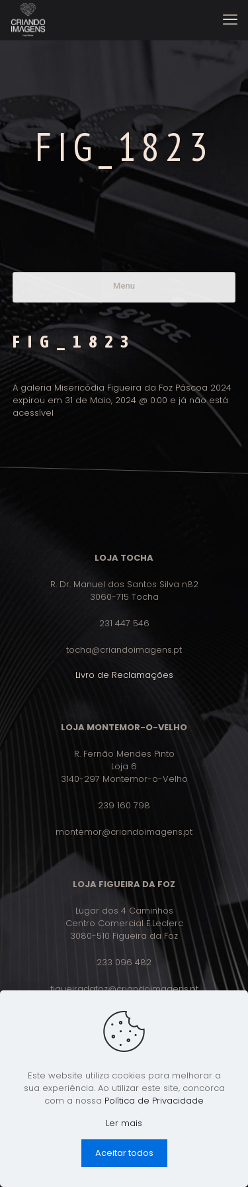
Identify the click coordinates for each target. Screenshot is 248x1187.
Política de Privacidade (154, 1100)
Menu (124, 286)
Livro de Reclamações (124, 675)
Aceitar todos (124, 1153)
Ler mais (124, 1123)
